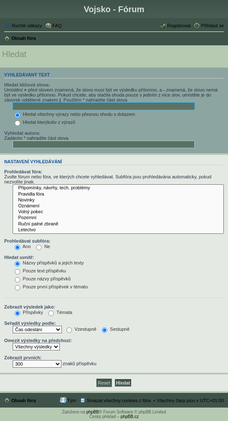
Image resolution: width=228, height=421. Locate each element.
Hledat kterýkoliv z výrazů (45, 122)
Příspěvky (29, 312)
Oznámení (118, 206)
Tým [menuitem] (71, 400)
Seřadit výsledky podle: (30, 323)
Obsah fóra (23, 400)
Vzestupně (81, 329)
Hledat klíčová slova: (27, 84)
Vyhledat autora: (22, 133)
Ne (43, 246)
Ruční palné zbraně (118, 224)
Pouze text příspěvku (40, 270)
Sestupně (116, 329)
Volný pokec (118, 212)
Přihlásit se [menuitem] (212, 25)
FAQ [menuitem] (57, 25)
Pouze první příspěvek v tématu (51, 286)
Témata (60, 312)
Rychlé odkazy (27, 25)
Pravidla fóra (118, 194)
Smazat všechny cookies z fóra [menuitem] (119, 400)
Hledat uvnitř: (19, 257)
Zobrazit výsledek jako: (29, 306)
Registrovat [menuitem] (179, 25)
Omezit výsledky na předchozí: (38, 340)
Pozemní (118, 218)
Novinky (118, 200)
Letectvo (118, 230)
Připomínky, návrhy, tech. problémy (118, 188)
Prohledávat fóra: (23, 171)
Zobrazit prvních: (23, 357)
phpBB (92, 412)
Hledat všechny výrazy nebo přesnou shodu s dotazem (75, 114)
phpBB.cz (130, 416)
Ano (23, 246)
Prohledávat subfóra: (27, 240)
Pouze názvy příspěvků (43, 278)
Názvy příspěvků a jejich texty (49, 262)
